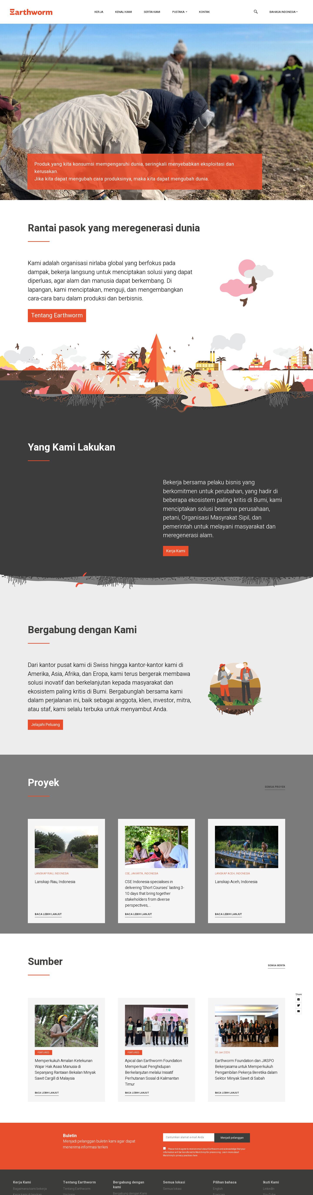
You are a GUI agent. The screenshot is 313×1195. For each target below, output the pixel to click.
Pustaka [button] (178, 12)
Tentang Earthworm (79, 1182)
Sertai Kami (152, 12)
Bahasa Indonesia (283, 12)
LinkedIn (268, 1189)
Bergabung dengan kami (128, 1185)
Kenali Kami (123, 12)
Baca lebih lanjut (48, 914)
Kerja (99, 12)
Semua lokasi (174, 1182)
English (218, 1189)
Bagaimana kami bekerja (30, 1189)
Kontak (204, 12)
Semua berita (276, 965)
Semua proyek (275, 787)
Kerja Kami (22, 1182)
